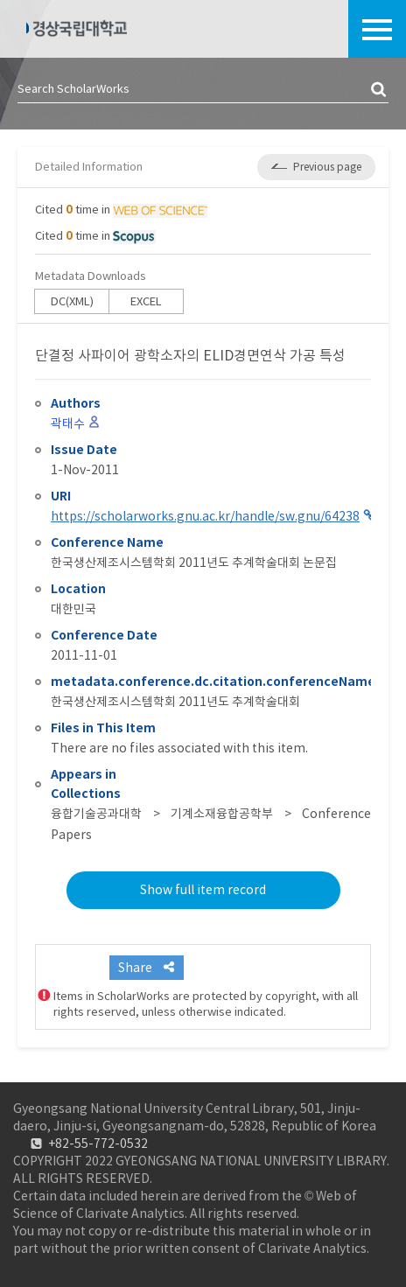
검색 (379, 90)
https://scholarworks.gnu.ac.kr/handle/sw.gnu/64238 (205, 516)
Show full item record (203, 890)
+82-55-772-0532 (98, 1143)
